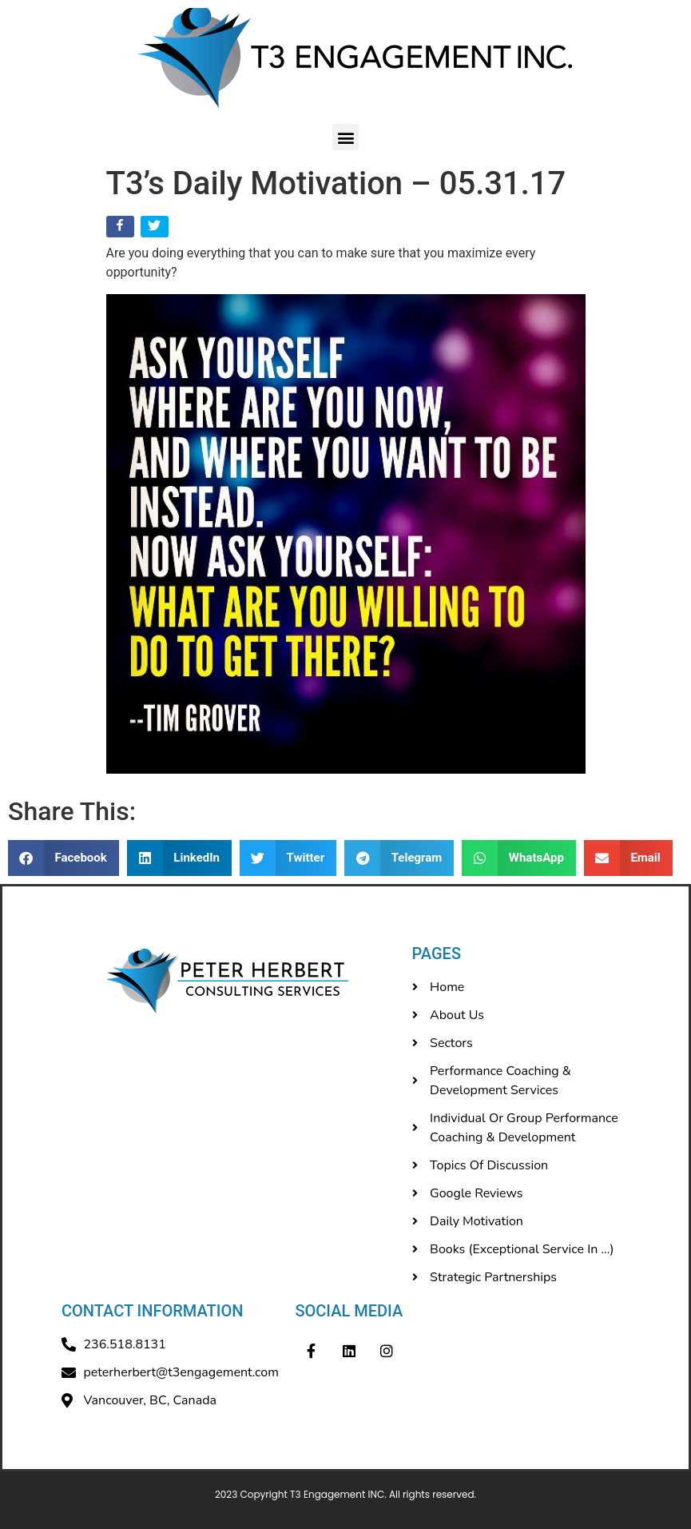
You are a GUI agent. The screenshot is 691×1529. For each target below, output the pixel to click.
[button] (345, 137)
